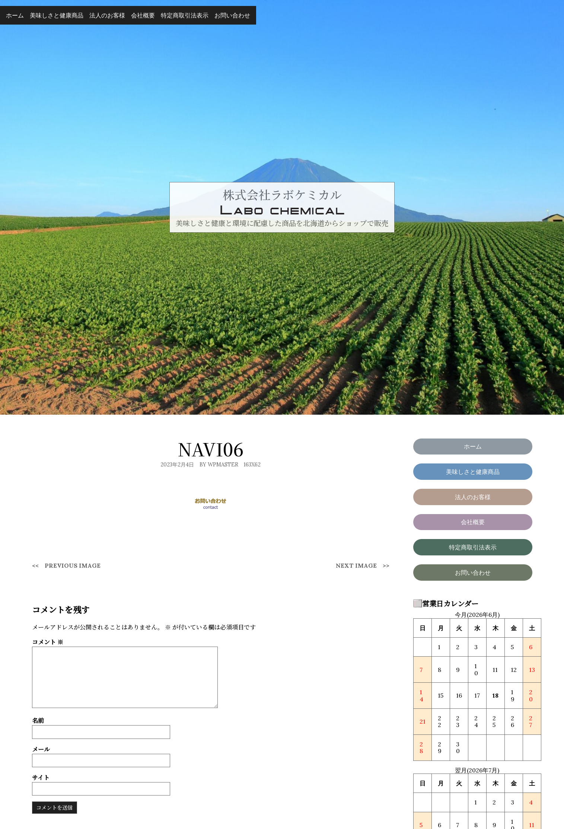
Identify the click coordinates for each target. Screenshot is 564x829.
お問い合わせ (232, 15)
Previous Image (73, 565)
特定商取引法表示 (184, 15)
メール (41, 749)
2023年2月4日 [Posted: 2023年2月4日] (177, 464)
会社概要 (143, 15)
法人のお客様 (107, 15)
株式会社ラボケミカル (282, 194)
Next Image (356, 565)
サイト (41, 777)
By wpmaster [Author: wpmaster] (219, 464)
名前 (38, 720)
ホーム (15, 15)
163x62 (252, 464)
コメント (47, 642)
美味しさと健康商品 (56, 15)
